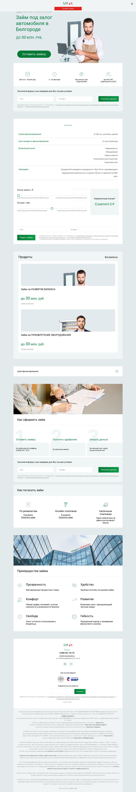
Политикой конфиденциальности (37, 107)
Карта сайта (67, 702)
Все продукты (111, 257)
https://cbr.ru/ (100, 723)
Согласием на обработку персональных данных (73, 105)
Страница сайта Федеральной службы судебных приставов (37, 755)
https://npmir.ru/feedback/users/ (84, 738)
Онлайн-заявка (68, 8)
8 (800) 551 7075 (22, 450)
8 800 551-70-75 (67, 653)
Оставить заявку (34, 54)
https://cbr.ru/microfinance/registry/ (96, 725)
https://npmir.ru (108, 736)
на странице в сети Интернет (54, 751)
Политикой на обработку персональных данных (97, 697)
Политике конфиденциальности (79, 768)
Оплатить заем (28, 517)
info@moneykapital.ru (67, 656)
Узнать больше (27, 303)
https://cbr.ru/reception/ (93, 727)
